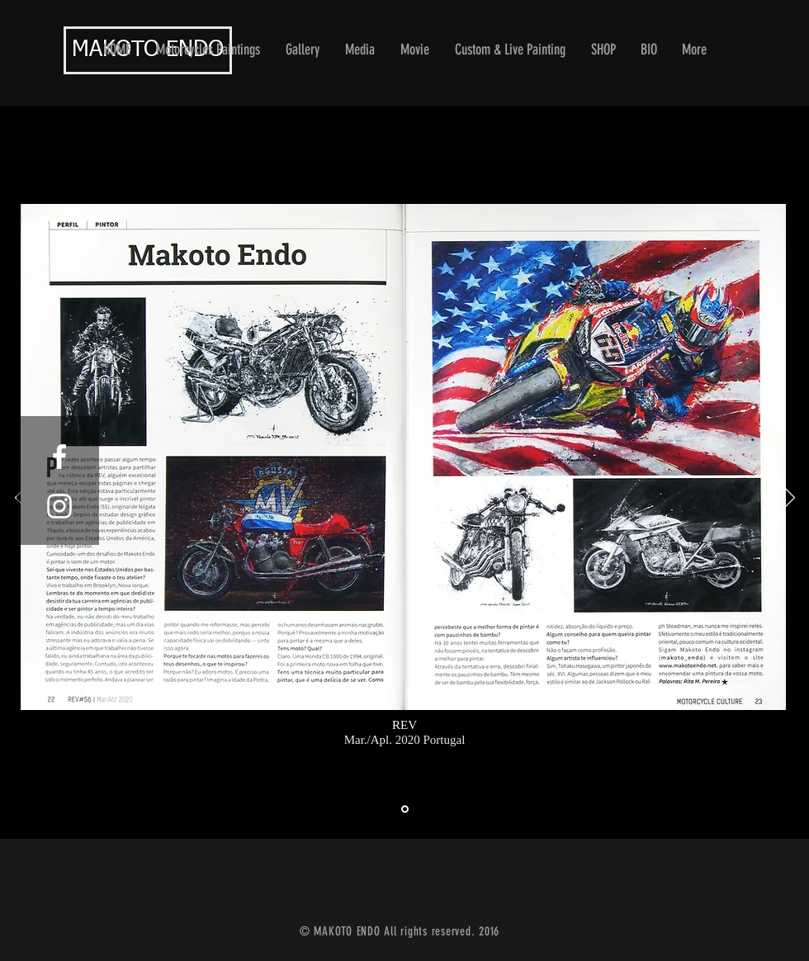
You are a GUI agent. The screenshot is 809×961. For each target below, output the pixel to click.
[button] (303, 50)
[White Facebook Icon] (59, 456)
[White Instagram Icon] (59, 506)
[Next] (789, 498)
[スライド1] (405, 809)
